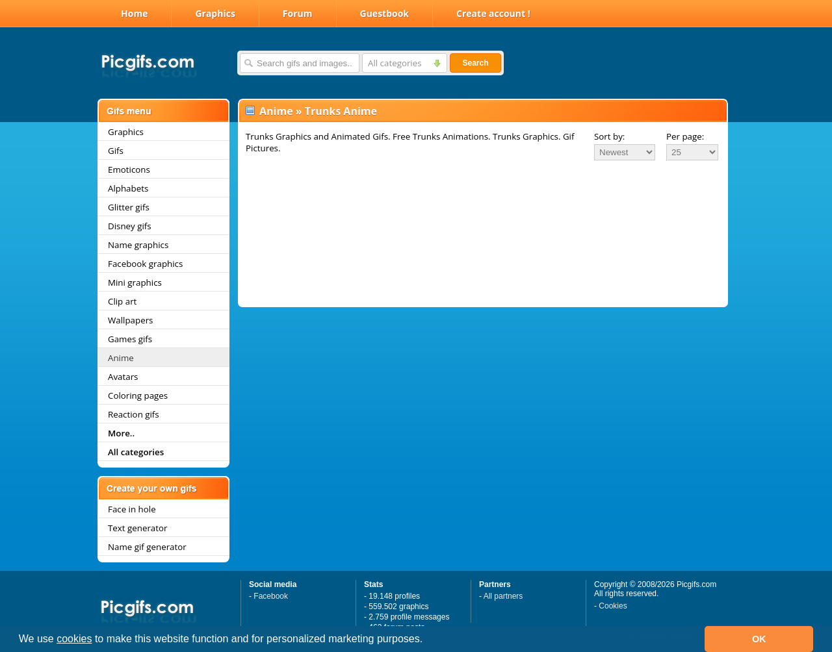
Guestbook (385, 13)
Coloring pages (138, 395)
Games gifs (130, 339)
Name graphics (138, 245)
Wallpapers (130, 320)
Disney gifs (129, 226)
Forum (298, 13)
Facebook (271, 596)
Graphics (215, 13)
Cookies (613, 605)
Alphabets (128, 188)
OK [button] (759, 639)
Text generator (137, 528)
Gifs (116, 151)
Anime (121, 358)
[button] (428, 640)
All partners (503, 596)
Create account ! (493, 13)
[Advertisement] (483, 197)
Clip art (122, 301)
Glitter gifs (129, 207)
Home (134, 13)
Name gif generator (147, 547)
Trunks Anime (341, 111)
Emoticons (129, 169)
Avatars (123, 376)
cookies (74, 638)
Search (475, 63)
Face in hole (132, 509)
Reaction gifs (133, 414)
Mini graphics (135, 282)
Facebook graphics (145, 264)
